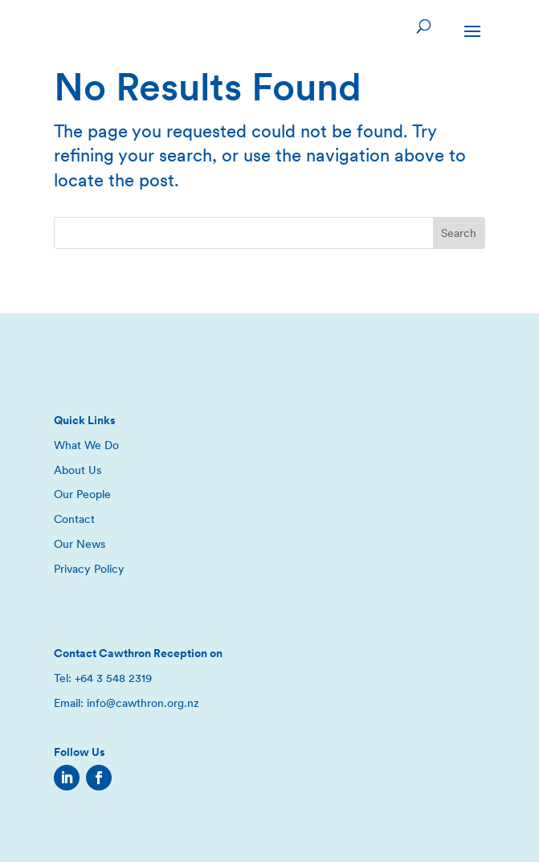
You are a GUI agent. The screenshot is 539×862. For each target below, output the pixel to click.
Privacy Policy (89, 569)
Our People (82, 494)
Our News (79, 544)
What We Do (86, 445)
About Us (77, 470)
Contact (74, 519)
